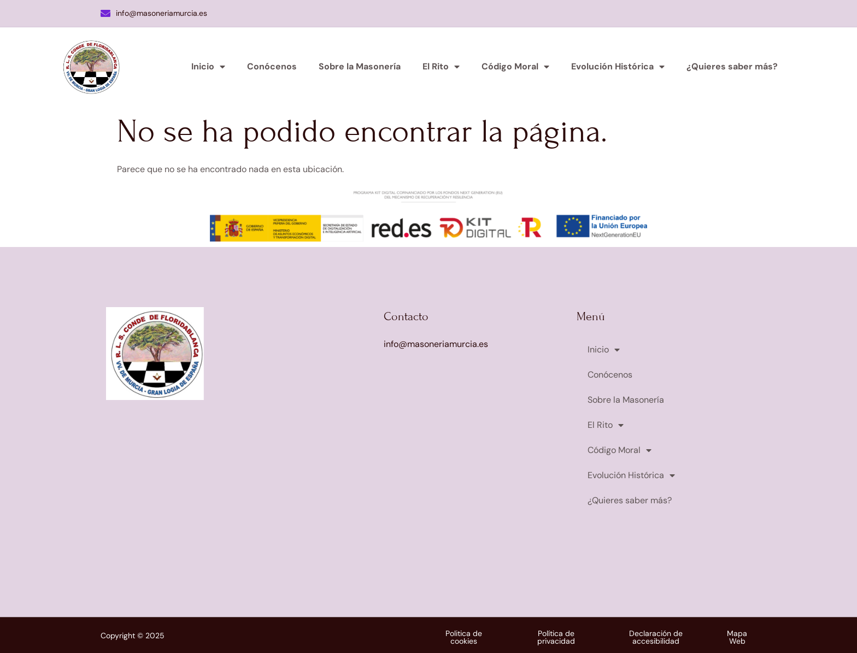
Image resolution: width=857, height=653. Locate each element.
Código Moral (515, 67)
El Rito (441, 67)
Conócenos (272, 66)
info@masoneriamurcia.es (154, 13)
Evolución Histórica (618, 67)
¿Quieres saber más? (732, 66)
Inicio (208, 67)
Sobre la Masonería (360, 66)
